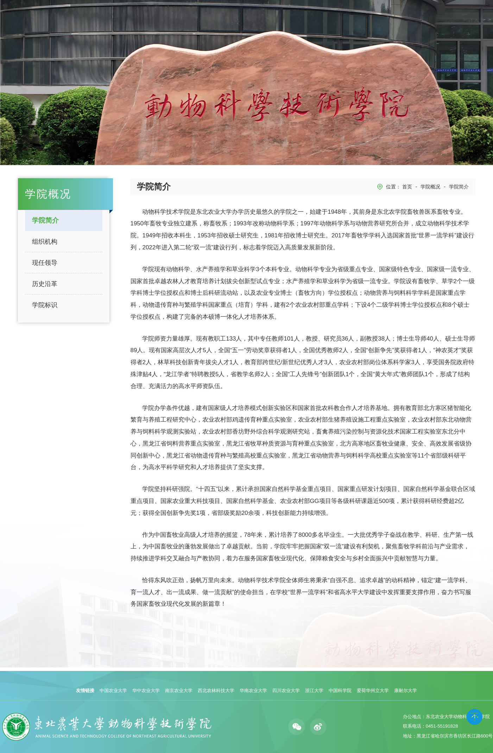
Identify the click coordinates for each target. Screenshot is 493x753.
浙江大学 (314, 690)
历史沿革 (44, 283)
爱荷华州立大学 (373, 690)
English (469, 20)
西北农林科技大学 (216, 690)
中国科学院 (340, 690)
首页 (407, 186)
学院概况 (430, 186)
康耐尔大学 (405, 690)
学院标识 (44, 305)
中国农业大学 (113, 690)
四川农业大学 (286, 690)
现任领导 (44, 262)
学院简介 (45, 220)
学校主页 (446, 20)
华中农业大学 (146, 690)
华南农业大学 (253, 690)
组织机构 (44, 241)
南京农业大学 (178, 690)
